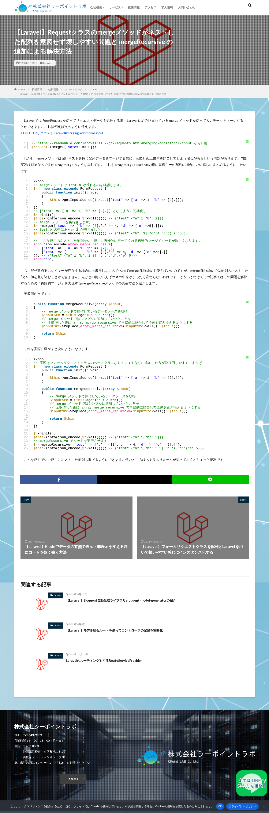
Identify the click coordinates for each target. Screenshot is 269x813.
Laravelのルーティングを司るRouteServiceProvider (110, 660)
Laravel (47, 63)
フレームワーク (74, 89)
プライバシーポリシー (242, 806)
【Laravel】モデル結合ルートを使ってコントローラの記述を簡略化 (124, 630)
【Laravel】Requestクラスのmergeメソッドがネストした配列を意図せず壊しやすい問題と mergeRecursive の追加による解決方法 (92, 93)
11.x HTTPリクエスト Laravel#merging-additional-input (61, 133)
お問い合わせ (187, 7)
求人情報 (167, 7)
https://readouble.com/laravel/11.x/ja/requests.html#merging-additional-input (115, 143)
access (73, 780)
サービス (115, 7)
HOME (22, 89)
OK (220, 806)
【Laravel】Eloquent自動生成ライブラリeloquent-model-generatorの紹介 (130, 600)
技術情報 (134, 7)
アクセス (150, 7)
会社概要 (96, 7)
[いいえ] (264, 806)
